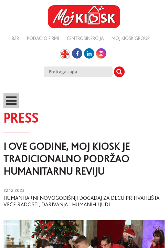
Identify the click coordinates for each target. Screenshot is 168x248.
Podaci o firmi (43, 38)
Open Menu (11, 100)
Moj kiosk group (131, 38)
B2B (15, 38)
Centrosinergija (85, 38)
